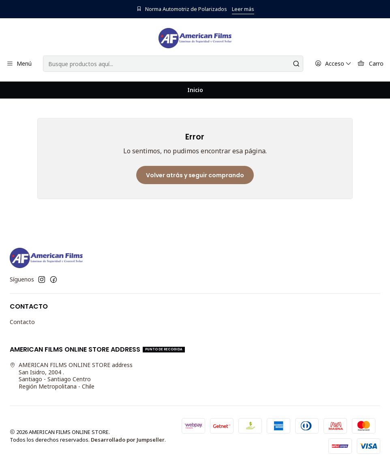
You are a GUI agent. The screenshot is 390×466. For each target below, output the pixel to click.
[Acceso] (333, 64)
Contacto (22, 322)
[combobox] (173, 64)
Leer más (243, 9)
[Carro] (370, 64)
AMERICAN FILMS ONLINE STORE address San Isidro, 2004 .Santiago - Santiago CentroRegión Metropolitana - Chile (71, 375)
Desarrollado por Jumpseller (128, 439)
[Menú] (19, 64)
